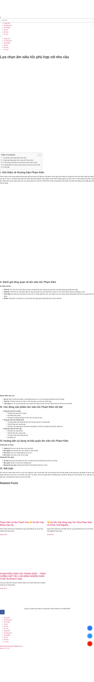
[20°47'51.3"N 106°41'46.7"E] (47, 665)
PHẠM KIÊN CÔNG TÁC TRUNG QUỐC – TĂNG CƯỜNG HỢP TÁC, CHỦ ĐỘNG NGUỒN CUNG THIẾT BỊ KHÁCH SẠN (23, 576)
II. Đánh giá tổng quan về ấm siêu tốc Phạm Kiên (17, 160)
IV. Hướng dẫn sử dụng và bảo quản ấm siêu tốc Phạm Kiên (21, 165)
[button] (47, 17)
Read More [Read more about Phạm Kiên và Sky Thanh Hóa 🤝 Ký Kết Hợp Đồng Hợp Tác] (3, 534)
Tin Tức (6, 34)
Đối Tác (6, 32)
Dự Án (6, 30)
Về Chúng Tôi (8, 25)
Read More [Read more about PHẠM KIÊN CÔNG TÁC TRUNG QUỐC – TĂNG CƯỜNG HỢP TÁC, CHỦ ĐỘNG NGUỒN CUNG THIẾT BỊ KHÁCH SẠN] (3, 588)
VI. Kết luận (6, 167)
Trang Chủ (7, 23)
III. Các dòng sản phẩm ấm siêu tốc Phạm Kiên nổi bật (19, 162)
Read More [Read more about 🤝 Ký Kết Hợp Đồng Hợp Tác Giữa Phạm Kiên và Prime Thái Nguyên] (50, 534)
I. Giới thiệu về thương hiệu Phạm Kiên (14, 158)
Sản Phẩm (7, 28)
